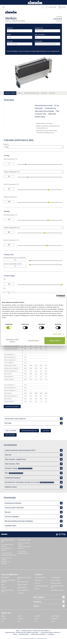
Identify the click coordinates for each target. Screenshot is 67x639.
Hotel (2, 585)
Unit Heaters (38, 580)
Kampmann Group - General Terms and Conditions (35, 631)
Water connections (40, 34)
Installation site (39, 28)
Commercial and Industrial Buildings (8, 581)
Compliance (51, 634)
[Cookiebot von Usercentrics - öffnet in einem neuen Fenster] (57, 296)
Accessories (44, 93)
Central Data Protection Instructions (50, 633)
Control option (38, 41)
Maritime (3, 587)
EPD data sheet (11, 435)
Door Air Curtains (55, 580)
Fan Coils (37, 583)
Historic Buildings (22, 587)
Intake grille (52, 114)
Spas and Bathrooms (23, 590)
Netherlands (54, 619)
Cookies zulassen (54, 340)
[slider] (25, 164)
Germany (20, 619)
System (9, 34)
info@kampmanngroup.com (8, 555)
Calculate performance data (31, 93)
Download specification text (32, 431)
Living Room (20, 593)
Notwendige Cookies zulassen (12, 340)
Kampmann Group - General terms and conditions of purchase (21, 633)
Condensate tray (50, 108)
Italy (19, 621)
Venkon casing (40, 117)
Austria (20, 616)
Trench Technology (40, 578)
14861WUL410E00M (10, 93)
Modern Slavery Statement (38, 634)
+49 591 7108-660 (6, 553)
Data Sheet (50, 431)
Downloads (52, 93)
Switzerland (38, 616)
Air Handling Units (55, 578)
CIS (36, 621)
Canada (3, 619)
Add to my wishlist (11, 431)
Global (3, 616)
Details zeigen (57, 334)
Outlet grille (39, 108)
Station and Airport (22, 585)
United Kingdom (55, 616)
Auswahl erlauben (33, 340)
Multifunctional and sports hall (24, 578)
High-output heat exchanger (44, 111)
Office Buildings (5, 578)
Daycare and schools (23, 582)
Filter (57, 111)
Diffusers (37, 589)
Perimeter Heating (56, 583)
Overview (19, 93)
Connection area (40, 114)
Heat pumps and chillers (57, 590)
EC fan (56, 105)
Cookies (15, 634)
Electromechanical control (44, 105)
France (53, 621)
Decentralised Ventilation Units (57, 587)
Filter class (10, 41)
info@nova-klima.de (23, 553)
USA (2, 621)
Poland (36, 619)
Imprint (17, 631)
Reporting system (24, 634)
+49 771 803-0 (22, 551)
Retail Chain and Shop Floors (7, 591)
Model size (10, 28)
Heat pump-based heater (41, 586)
